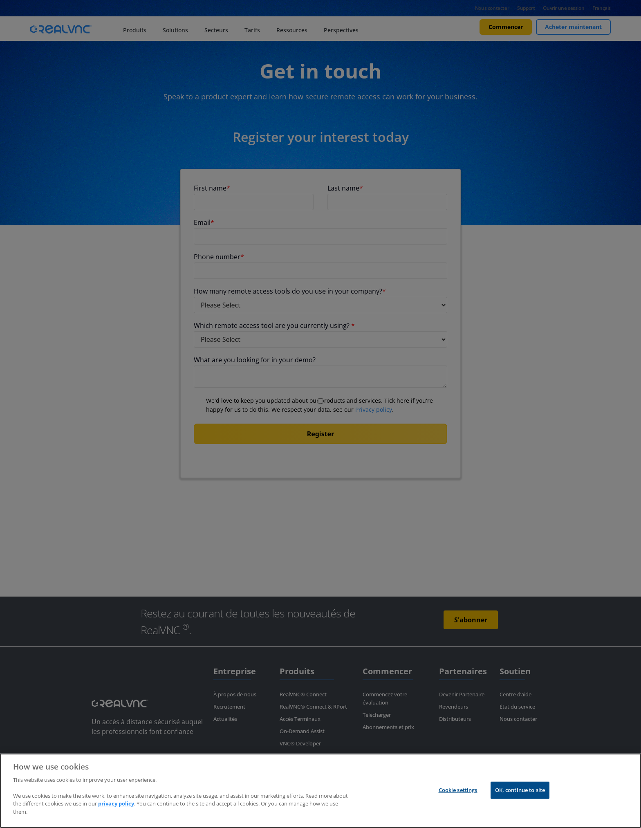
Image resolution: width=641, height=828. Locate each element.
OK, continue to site (520, 790)
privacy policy (116, 803)
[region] (320, 791)
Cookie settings (458, 790)
